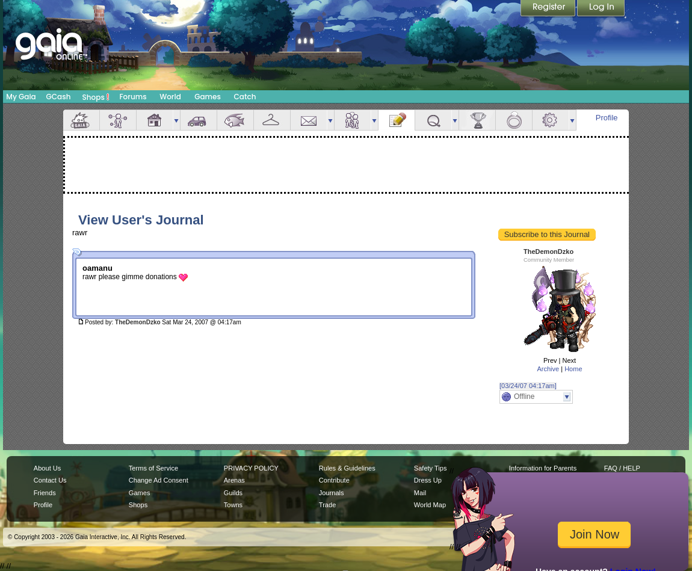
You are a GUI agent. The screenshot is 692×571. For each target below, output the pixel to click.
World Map (430, 504)
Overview (81, 120)
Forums (132, 96)
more (176, 120)
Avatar (118, 120)
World (170, 96)
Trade (327, 504)
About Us (47, 468)
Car (199, 120)
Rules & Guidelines (347, 468)
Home (573, 368)
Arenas (234, 480)
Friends (353, 120)
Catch (245, 96)
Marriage (514, 120)
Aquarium (235, 120)
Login (601, 9)
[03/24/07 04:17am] (528, 385)
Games (207, 96)
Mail (309, 120)
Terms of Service (153, 468)
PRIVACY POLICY (251, 468)
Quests (433, 120)
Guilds (233, 492)
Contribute (334, 480)
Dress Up (428, 480)
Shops (96, 97)
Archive (548, 368)
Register (549, 9)
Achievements (477, 120)
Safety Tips (430, 468)
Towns (233, 504)
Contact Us (50, 480)
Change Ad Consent (158, 480)
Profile (607, 117)
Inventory (272, 120)
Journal (396, 120)
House (155, 120)
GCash (58, 96)
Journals (331, 492)
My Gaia (21, 96)
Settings (551, 120)
